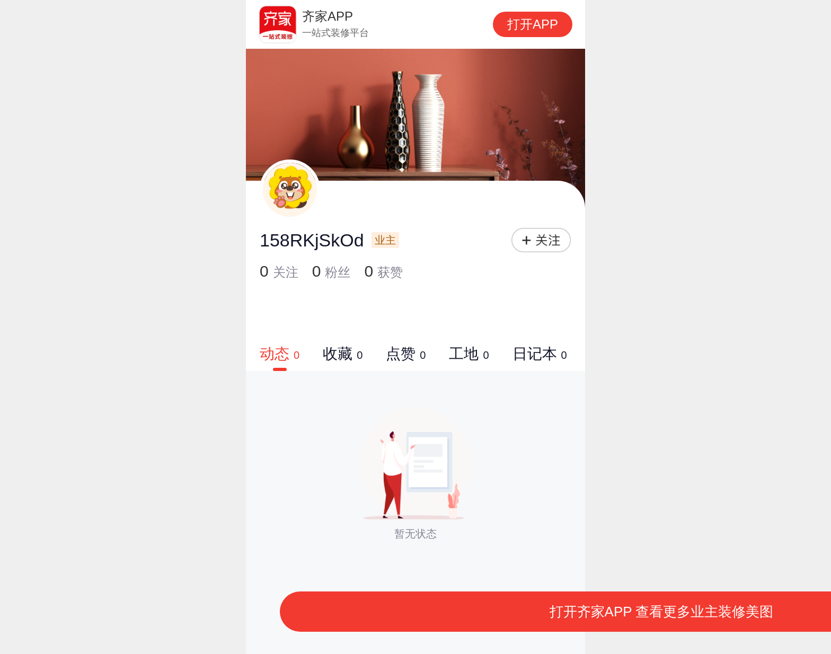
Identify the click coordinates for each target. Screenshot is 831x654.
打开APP (532, 24)
